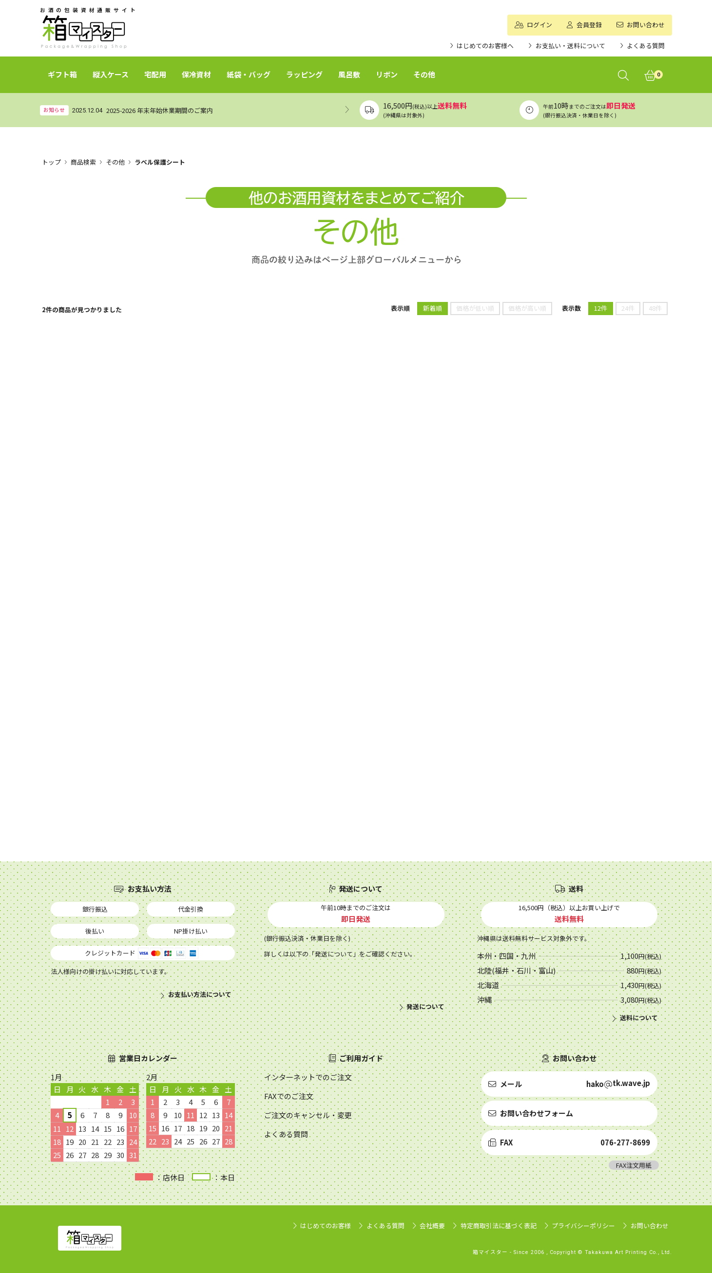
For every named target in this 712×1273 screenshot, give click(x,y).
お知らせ (54, 109)
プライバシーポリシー (583, 1225)
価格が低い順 (475, 308)
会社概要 (432, 1225)
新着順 (432, 308)
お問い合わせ (650, 1225)
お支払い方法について (199, 994)
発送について (425, 1006)
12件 (600, 308)
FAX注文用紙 (634, 1165)
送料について (639, 1017)
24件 (628, 308)
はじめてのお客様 (325, 1225)
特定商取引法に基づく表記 (499, 1225)
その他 (115, 162)
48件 (655, 308)
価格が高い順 (527, 308)
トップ (51, 162)
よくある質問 (385, 1225)
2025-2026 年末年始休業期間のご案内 (159, 110)
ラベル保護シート (160, 162)
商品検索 (83, 162)
